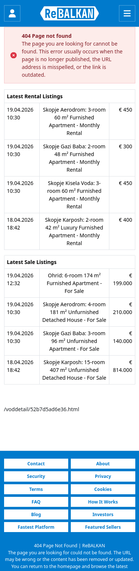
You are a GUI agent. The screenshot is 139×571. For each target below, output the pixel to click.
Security (36, 476)
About (103, 464)
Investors (102, 514)
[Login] (12, 13)
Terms (36, 489)
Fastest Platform (36, 527)
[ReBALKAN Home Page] (69, 13)
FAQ (36, 502)
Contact (36, 464)
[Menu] (127, 13)
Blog (36, 514)
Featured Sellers (103, 527)
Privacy (103, 476)
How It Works (103, 502)
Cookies (103, 489)
